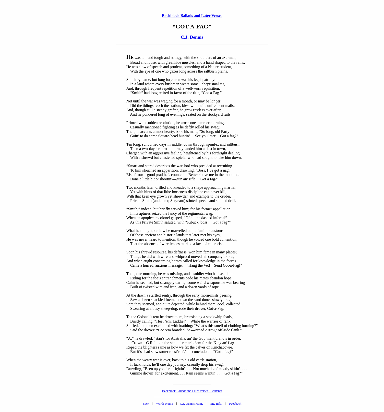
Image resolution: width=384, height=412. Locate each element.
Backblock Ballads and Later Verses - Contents (192, 391)
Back (146, 403)
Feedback (235, 403)
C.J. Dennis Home (191, 403)
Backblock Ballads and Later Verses (192, 15)
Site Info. (216, 403)
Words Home (164, 403)
